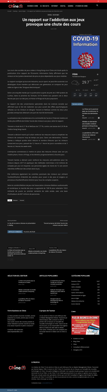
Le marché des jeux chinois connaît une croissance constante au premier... (57, 282)
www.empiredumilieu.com (15, 331)
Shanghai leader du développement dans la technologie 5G (56, 300)
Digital (63, 6)
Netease (15, 200)
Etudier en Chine (82, 6)
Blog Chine (76, 341)
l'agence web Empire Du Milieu (88, 375)
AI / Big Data (44, 6)
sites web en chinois (58, 327)
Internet (54, 6)
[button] (97, 5)
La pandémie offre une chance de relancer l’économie (90, 135)
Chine (75, 344)
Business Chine (32, 6)
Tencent (22, 200)
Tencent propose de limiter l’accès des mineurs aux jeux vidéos (56, 224)
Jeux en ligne (22, 11)
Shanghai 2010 (77, 350)
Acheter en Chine (78, 338)
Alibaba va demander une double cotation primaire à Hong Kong (89, 124)
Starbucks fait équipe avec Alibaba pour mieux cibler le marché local (57, 291)
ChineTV (84, 118)
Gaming (70, 6)
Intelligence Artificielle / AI (14, 247)
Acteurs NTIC (32, 248)
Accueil (9, 11)
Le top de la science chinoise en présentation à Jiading (22, 224)
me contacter (60, 329)
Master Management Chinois (49, 318)
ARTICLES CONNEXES (15, 232)
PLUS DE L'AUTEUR (29, 232)
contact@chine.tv (47, 383)
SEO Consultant (72, 375)
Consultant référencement (81, 347)
